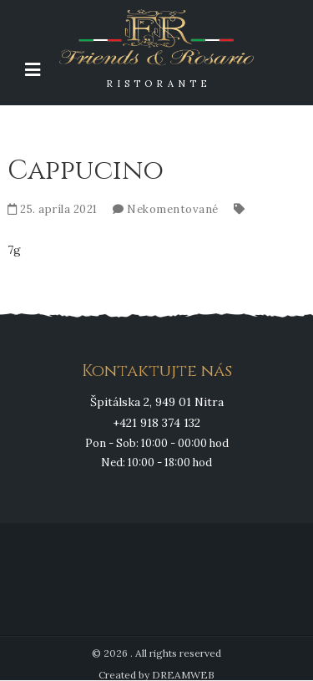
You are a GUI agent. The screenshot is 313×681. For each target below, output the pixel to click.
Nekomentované (173, 209)
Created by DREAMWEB (156, 674)
